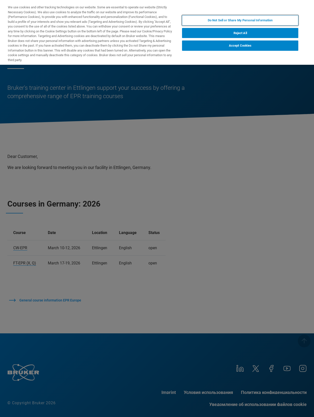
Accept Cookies (240, 45)
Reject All (240, 33)
